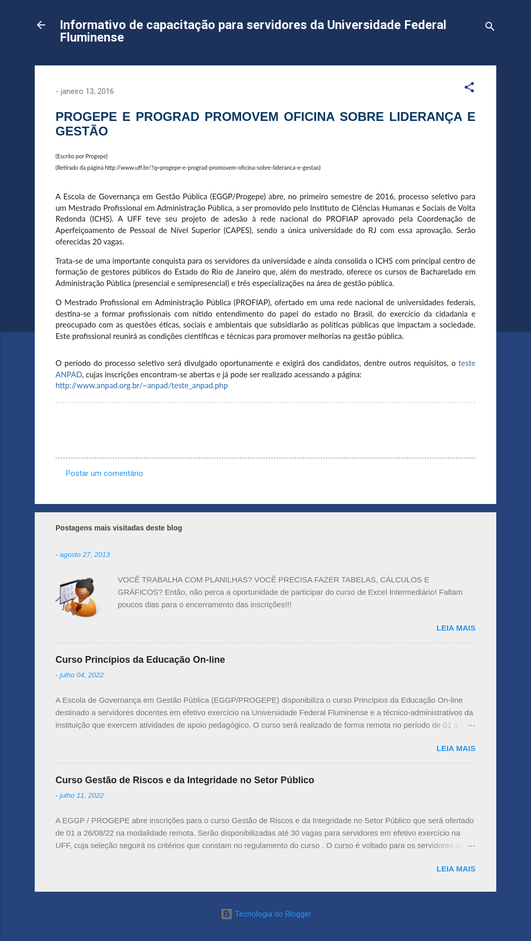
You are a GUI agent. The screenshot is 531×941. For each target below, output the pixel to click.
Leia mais (456, 627)
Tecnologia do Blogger (265, 914)
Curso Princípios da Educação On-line (140, 659)
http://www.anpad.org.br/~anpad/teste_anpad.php (141, 385)
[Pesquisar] (490, 28)
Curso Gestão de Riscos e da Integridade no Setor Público (184, 780)
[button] (469, 89)
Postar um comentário (104, 473)
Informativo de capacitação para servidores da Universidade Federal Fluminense (253, 31)
